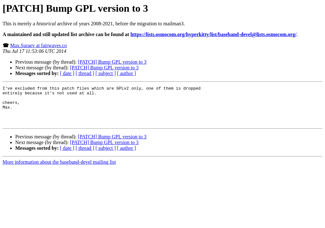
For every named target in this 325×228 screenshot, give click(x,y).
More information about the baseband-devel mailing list (59, 169)
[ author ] (126, 73)
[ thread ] (85, 73)
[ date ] (67, 73)
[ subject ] (106, 73)
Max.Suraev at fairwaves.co (38, 45)
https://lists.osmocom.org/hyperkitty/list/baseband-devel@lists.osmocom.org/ (213, 34)
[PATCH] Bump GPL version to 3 (112, 62)
